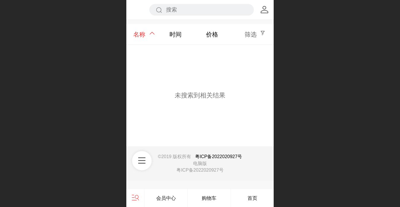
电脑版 (200, 163)
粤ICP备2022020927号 (218, 156)
